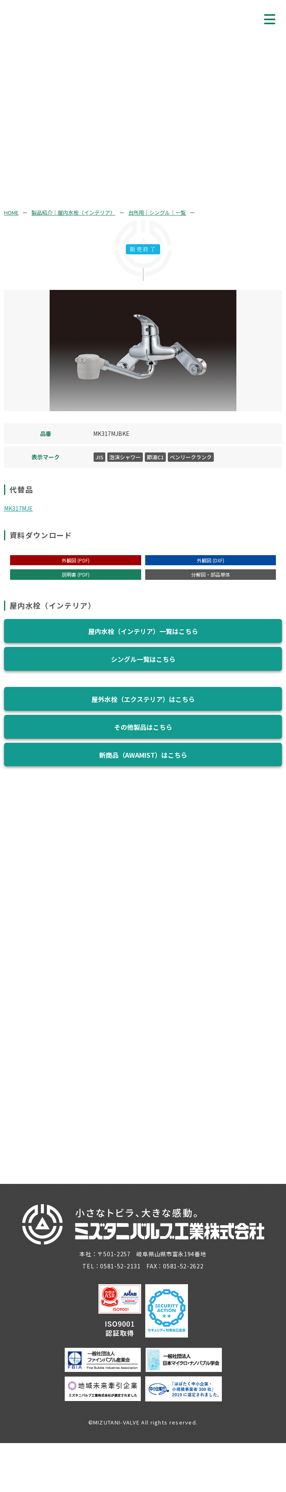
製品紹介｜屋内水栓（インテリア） (73, 212)
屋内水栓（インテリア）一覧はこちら (143, 631)
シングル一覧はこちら (143, 659)
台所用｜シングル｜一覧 (157, 212)
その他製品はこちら (143, 727)
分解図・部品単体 (210, 574)
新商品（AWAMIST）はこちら (143, 755)
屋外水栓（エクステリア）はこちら (143, 699)
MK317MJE (18, 508)
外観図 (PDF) (76, 560)
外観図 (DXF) (210, 560)
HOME (11, 212)
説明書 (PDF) (76, 574)
